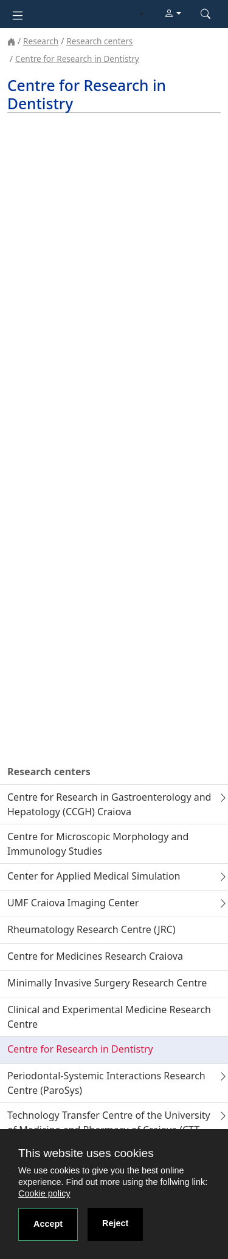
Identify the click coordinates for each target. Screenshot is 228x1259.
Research (40, 41)
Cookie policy (44, 1193)
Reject (115, 1223)
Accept (48, 1224)
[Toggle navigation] (17, 14)
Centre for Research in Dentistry (77, 58)
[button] (172, 14)
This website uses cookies (86, 1153)
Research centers (99, 41)
